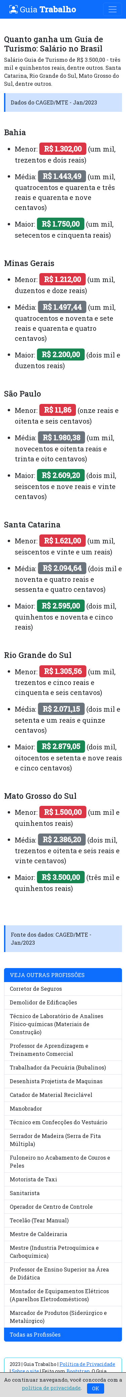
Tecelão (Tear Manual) (39, 1220)
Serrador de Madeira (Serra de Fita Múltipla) (55, 1139)
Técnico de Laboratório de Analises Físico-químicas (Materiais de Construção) (56, 1023)
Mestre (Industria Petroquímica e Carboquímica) (54, 1251)
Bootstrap (78, 1371)
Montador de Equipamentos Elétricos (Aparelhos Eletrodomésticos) (59, 1295)
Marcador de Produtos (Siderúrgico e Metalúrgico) (58, 1316)
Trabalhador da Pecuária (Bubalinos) (58, 1067)
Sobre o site (25, 1371)
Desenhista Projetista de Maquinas (56, 1081)
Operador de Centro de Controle (51, 1206)
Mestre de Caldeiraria (38, 1233)
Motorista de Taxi (33, 1179)
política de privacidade (51, 1387)
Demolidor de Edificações (43, 1002)
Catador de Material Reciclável (51, 1094)
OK (95, 1388)
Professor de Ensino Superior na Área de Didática (59, 1273)
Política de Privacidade (87, 1364)
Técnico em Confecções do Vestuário (58, 1122)
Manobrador (26, 1108)
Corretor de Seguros (36, 988)
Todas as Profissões (35, 1334)
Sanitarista (25, 1192)
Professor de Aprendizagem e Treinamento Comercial (49, 1049)
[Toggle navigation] (112, 9)
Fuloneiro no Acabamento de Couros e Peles (60, 1161)
